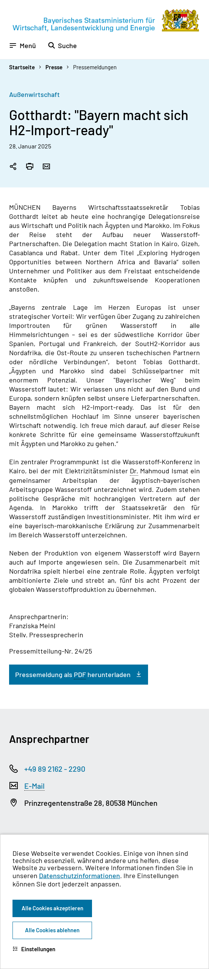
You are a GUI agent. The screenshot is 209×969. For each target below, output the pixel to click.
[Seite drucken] (29, 167)
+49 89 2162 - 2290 (54, 768)
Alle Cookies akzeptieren (52, 908)
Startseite (22, 67)
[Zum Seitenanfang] (193, 485)
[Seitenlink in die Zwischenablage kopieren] (13, 167)
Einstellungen (33, 949)
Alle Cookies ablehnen (52, 930)
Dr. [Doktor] (134, 471)
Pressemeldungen (95, 67)
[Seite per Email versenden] (46, 167)
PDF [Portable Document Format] (80, 674)
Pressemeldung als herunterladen (73, 674)
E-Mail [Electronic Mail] (34, 785)
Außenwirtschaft (34, 94)
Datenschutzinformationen (79, 875)
